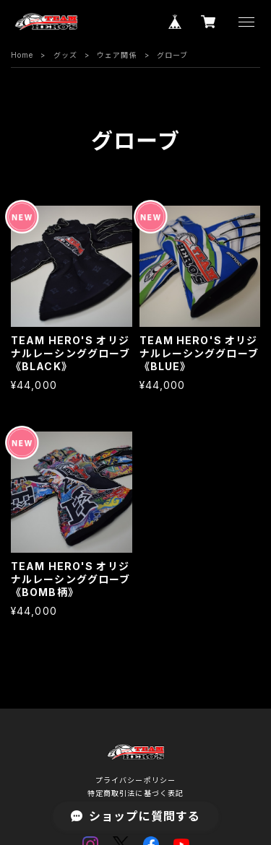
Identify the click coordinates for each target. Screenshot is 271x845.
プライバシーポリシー (135, 780)
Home (22, 55)
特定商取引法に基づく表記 (135, 793)
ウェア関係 (117, 55)
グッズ (65, 55)
